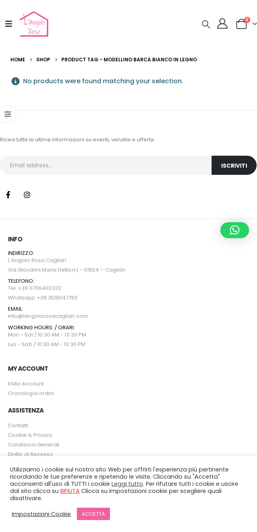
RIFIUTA (70, 491)
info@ (15, 316)
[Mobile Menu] (9, 24)
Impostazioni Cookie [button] (41, 514)
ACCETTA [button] (93, 514)
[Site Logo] (33, 24)
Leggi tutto (127, 483)
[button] (206, 24)
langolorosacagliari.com (55, 316)
